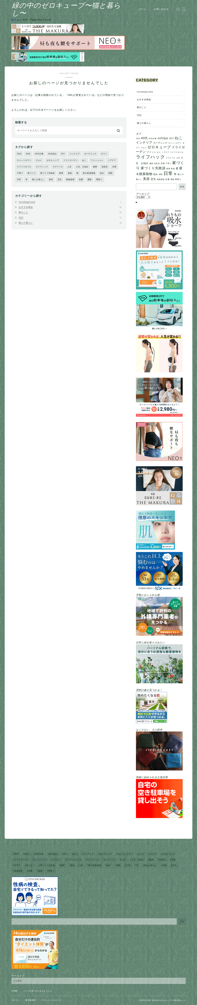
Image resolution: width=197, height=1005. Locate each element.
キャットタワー (24, 160)
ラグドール (58, 167)
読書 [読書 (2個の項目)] (167, 179)
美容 (51, 180)
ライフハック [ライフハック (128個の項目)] (150, 156)
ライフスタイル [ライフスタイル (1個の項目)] (176, 152)
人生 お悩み (82, 167)
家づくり (32, 173)
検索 (182, 187)
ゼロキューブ (53, 160)
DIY (63, 154)
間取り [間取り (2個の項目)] (178, 179)
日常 (19, 180)
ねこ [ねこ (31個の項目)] (179, 138)
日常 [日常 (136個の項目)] (168, 173)
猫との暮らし (38, 180)
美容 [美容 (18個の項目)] (146, 179)
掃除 (111, 173)
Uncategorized (70, 202)
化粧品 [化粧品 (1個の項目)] (157, 163)
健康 (95, 167)
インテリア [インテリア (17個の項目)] (144, 142)
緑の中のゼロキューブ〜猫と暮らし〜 (76, 9)
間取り (99, 180)
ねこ (84, 160)
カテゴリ (15, 1000)
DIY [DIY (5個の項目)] (171, 138)
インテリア (74, 154)
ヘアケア (112, 160)
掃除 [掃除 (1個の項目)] (161, 174)
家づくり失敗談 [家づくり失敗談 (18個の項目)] (153, 168)
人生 (69, 167)
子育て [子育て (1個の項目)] (168, 163)
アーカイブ (18, 975)
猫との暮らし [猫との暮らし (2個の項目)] (151, 865)
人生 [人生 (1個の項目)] (178, 158)
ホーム (142, 9)
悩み (102, 173)
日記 (70, 217)
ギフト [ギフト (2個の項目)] (141, 854)
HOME (15, 991)
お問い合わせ (161, 9)
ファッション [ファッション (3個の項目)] (154, 152)
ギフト (104, 154)
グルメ (39, 160)
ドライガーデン (70, 160)
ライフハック (42, 167)
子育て (20, 173)
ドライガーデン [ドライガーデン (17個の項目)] (21, 860)
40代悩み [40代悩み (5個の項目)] (163, 138)
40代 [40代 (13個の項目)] (144, 138)
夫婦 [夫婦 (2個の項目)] (163, 163)
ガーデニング (90, 154)
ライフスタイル (24, 167)
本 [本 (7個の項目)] (175, 174)
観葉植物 (70, 180)
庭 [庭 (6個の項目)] (177, 168)
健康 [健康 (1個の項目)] (151, 163)
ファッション (97, 160)
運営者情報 (30, 1000)
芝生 (60, 180)
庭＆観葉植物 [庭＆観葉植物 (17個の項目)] (94, 865)
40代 (28, 154)
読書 (81, 180)
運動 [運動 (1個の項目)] (172, 179)
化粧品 (105, 167)
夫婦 (114, 167)
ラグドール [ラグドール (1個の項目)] (170, 158)
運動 (90, 180)
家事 (61, 173)
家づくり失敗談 (47, 173)
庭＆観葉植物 (89, 173)
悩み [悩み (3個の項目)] (155, 174)
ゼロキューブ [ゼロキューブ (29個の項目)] (159, 147)
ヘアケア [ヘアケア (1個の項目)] (165, 152)
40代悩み (52, 154)
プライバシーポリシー (51, 1000)
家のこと (70, 212)
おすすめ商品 (70, 207)
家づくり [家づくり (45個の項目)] (30, 865)
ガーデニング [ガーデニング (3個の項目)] (160, 143)
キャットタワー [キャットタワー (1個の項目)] (175, 143)
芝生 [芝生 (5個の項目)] (153, 179)
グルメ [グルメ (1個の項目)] (144, 148)
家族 (70, 173)
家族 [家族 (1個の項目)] (173, 169)
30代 (19, 154)
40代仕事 (39, 154)
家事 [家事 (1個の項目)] (168, 169)
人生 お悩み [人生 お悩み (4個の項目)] (137, 860)
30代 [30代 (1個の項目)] (138, 138)
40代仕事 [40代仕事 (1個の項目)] (153, 138)
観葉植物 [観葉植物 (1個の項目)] (161, 179)
